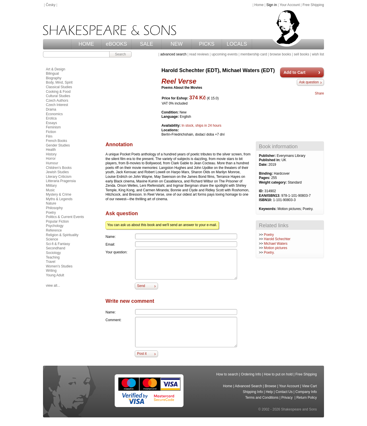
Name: (111, 237)
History (51, 154)
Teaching (53, 257)
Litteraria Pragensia (61, 181)
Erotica (51, 118)
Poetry (269, 235)
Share (319, 93)
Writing (51, 271)
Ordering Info (251, 374)
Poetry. (269, 252)
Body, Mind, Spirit (59, 82)
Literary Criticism (58, 177)
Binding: (266, 173)
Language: (170, 117)
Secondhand (55, 248)
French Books (56, 141)
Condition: (170, 112)
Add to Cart (294, 72)
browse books (280, 54)
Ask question (309, 82)
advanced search (173, 54)
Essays (51, 123)
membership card (253, 54)
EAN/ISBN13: (270, 196)
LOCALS (237, 44)
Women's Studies (59, 266)
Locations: (170, 130)
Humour (52, 163)
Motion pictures (275, 248)
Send (141, 286)
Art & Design (55, 69)
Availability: (171, 126)
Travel (50, 262)
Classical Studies (59, 87)
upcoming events (225, 54)
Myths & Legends (59, 199)
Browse (270, 386)
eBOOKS (116, 44)
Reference (54, 230)
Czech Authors (57, 101)
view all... (53, 286)
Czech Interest (57, 105)
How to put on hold (278, 374)
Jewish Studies (57, 172)
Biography (53, 78)
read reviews (199, 54)
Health (51, 150)
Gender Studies (58, 145)
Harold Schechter (277, 239)
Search (120, 54)
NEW (177, 44)
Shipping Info (253, 392)
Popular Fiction (57, 221)
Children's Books (59, 168)
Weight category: (273, 182)
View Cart (309, 386)
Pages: (265, 178)
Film (49, 136)
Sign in (271, 5)
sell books (301, 54)
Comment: (113, 320)
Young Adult (55, 275)
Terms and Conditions (261, 398)
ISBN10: (266, 200)
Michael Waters (275, 244)
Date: (263, 165)
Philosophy (54, 208)
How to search (227, 374)
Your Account (290, 5)
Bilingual (52, 74)
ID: (261, 191)
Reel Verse (178, 81)
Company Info (306, 392)
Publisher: (268, 156)
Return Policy (306, 398)
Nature (51, 203)
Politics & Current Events (65, 217)
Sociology (53, 253)
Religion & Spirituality (62, 235)
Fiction (51, 132)
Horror (51, 159)
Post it (142, 354)
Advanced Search (248, 386)
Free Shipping (313, 5)
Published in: (270, 160)
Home (258, 5)
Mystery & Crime (58, 194)
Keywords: (268, 209)
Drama (51, 109)
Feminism (53, 127)
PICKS (206, 44)
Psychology (54, 226)
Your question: (116, 252)
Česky (50, 5)
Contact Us (284, 392)
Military (51, 186)
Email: (110, 244)
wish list (318, 54)
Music (50, 190)
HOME (86, 44)
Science (52, 239)
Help (269, 392)
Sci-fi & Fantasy (58, 244)
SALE (146, 44)
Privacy (287, 398)
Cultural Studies (58, 96)
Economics (54, 114)
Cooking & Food (58, 92)
